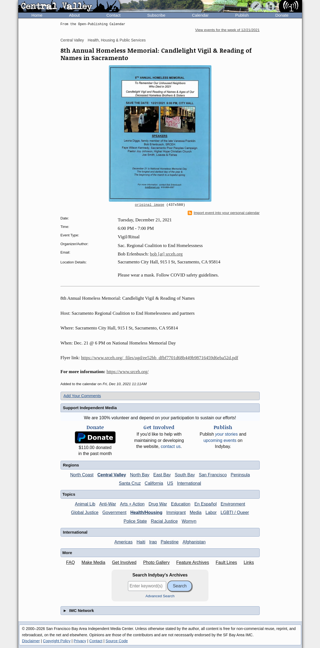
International (189, 483)
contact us (171, 446)
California (154, 483)
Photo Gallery (156, 562)
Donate (281, 15)
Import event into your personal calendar (224, 213)
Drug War (157, 504)
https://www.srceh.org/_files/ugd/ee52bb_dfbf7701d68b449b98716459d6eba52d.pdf (159, 357)
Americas (123, 542)
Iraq (153, 542)
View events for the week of (227, 30)
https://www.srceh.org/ (127, 371)
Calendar (200, 15)
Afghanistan (194, 542)
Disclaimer (31, 641)
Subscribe (156, 15)
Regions (71, 465)
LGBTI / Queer (235, 512)
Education (180, 504)
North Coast (81, 474)
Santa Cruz (130, 483)
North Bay (139, 474)
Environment (233, 504)
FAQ (70, 562)
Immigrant (176, 512)
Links (249, 562)
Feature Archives (192, 562)
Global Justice (84, 512)
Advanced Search (160, 596)
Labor (211, 512)
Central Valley (72, 40)
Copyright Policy (56, 641)
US (170, 483)
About (74, 15)
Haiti (140, 542)
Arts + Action (132, 504)
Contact (113, 15)
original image (149, 205)
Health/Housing (146, 512)
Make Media (93, 562)
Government (114, 512)
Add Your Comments (82, 395)
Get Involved (124, 562)
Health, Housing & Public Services (117, 40)
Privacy (80, 641)
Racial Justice (164, 521)
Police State (135, 521)
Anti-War (107, 504)
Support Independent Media (90, 407)
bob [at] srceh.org (166, 254)
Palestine (170, 542)
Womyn (189, 521)
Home (36, 15)
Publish (242, 15)
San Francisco (213, 474)
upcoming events (220, 440)
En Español (205, 504)
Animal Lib (85, 504)
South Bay (185, 474)
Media (196, 512)
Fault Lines (226, 562)
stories (226, 434)
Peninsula (240, 474)
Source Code (117, 641)
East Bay (162, 474)
